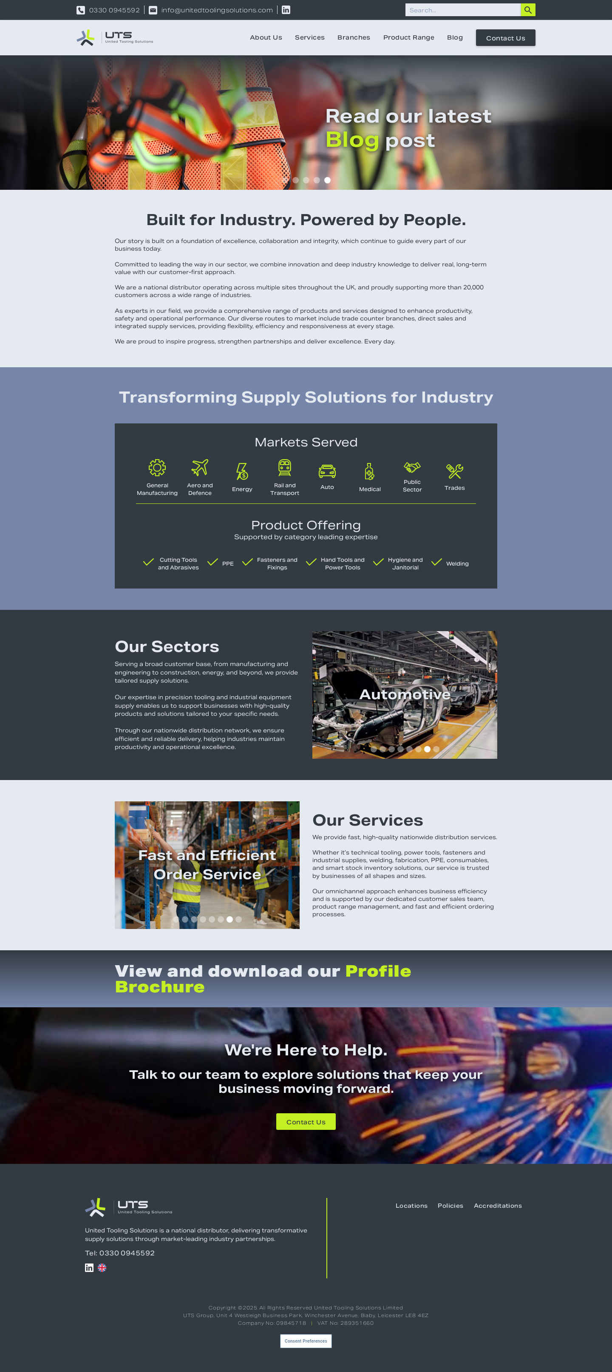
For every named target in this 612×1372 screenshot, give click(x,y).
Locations (412, 1205)
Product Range (408, 37)
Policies (450, 1205)
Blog (455, 37)
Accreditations (498, 1205)
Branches (353, 37)
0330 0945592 (114, 10)
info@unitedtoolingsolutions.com (217, 10)
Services (310, 37)
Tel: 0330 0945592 (120, 1253)
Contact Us (505, 38)
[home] (114, 37)
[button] (285, 180)
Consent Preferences (306, 1341)
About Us (266, 37)
